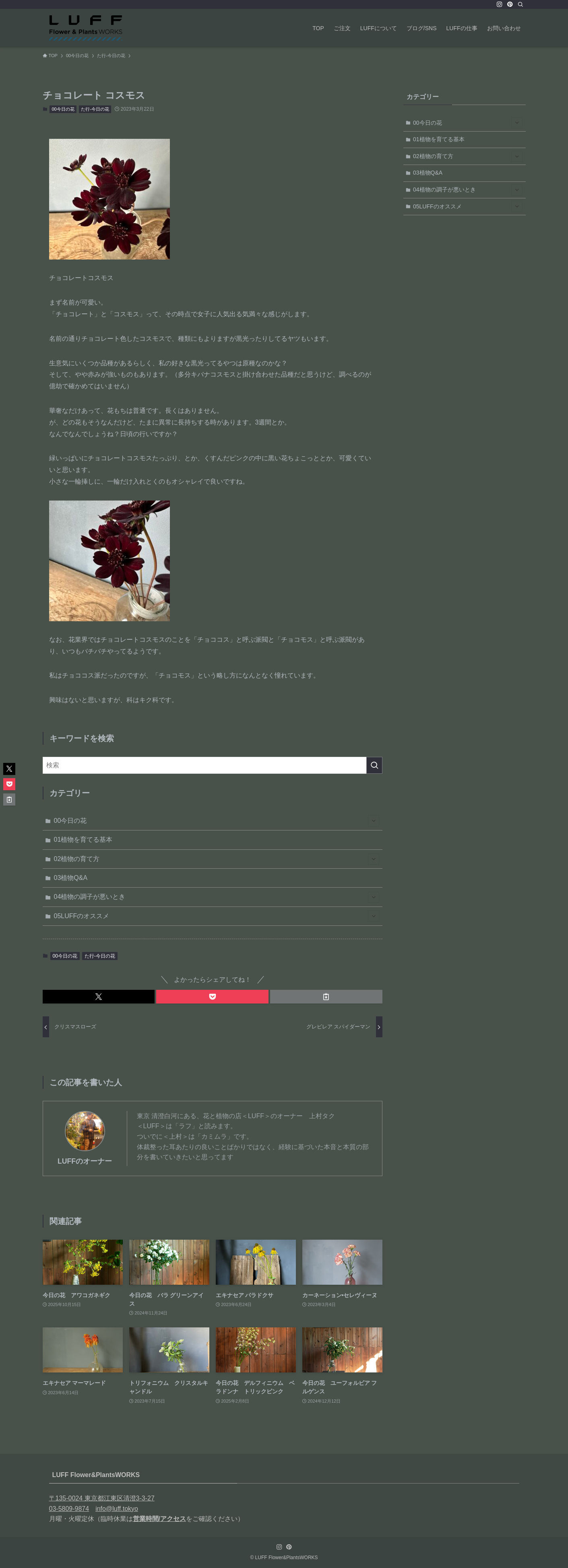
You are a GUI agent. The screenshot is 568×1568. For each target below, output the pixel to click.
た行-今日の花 (95, 109)
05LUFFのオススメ (216, 916)
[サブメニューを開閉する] (373, 820)
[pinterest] (510, 4)
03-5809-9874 (69, 1508)
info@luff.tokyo (116, 1508)
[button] (99, 996)
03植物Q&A (71, 877)
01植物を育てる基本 (83, 839)
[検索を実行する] (374, 765)
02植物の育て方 (216, 859)
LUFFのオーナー (85, 1161)
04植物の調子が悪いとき (216, 897)
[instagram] (499, 4)
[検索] (520, 4)
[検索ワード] (212, 765)
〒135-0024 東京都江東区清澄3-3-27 (102, 1498)
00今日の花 (63, 109)
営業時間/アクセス (159, 1518)
